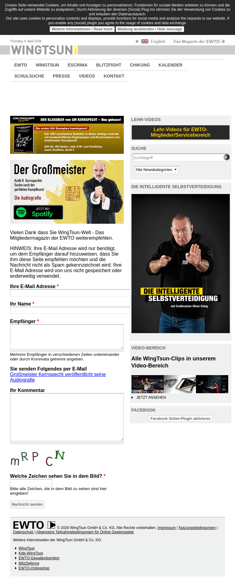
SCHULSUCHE (29, 76)
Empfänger (24, 321)
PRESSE (61, 76)
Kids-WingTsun (31, 553)
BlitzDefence (29, 563)
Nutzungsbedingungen (197, 528)
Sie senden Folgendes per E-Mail (48, 368)
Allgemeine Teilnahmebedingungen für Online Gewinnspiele (85, 532)
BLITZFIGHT (108, 65)
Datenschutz (23, 532)
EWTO (20, 65)
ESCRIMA (78, 65)
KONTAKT (114, 76)
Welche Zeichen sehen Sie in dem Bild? (58, 476)
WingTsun (27, 548)
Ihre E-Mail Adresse (34, 286)
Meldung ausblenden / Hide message (150, 29)
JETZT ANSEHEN (151, 397)
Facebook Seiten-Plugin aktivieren (180, 419)
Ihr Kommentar (27, 390)
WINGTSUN (47, 65)
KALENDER (170, 65)
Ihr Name (22, 303)
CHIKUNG (140, 65)
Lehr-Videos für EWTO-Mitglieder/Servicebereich (180, 132)
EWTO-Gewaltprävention (39, 558)
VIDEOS (87, 76)
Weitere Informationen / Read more (82, 29)
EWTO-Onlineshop (34, 568)
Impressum (167, 528)
